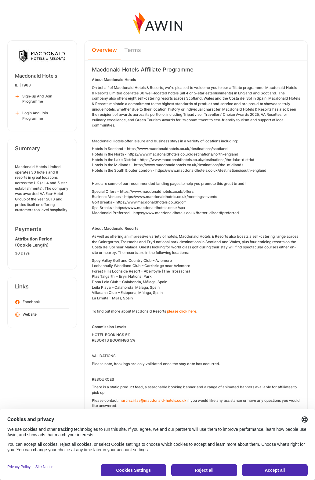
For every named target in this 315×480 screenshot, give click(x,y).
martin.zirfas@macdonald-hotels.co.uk (152, 400)
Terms (132, 50)
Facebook (27, 302)
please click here (181, 311)
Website (26, 315)
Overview (104, 50)
